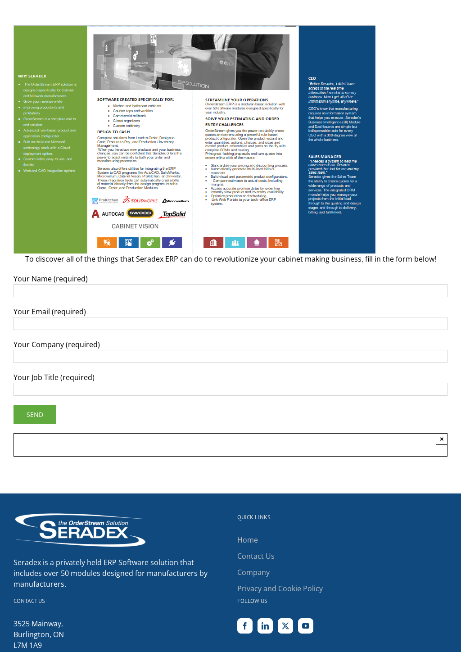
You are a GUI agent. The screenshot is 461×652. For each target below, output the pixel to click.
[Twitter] (285, 626)
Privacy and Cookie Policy (280, 588)
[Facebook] (245, 626)
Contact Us (256, 556)
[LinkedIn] (265, 626)
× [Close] (442, 439)
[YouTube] (305, 626)
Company (253, 572)
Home (247, 540)
